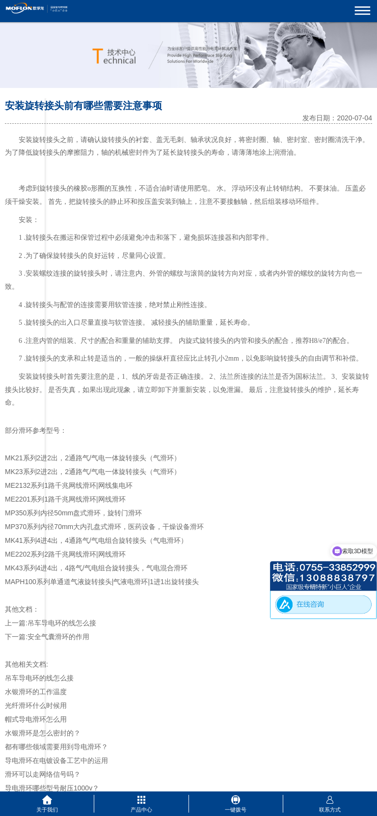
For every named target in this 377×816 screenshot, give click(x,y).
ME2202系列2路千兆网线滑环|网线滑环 (65, 554)
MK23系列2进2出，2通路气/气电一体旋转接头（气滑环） (93, 472)
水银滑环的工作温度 (36, 692)
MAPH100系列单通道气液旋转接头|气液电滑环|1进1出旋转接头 (102, 582)
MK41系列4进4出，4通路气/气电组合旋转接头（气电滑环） (96, 540)
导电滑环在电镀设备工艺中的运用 (56, 760)
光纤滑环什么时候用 (36, 705)
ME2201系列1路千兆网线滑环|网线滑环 (65, 499)
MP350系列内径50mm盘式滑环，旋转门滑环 (73, 513)
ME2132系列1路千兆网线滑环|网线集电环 (69, 485)
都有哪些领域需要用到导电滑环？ (56, 747)
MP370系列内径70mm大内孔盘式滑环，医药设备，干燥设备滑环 (104, 527)
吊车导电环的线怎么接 (61, 623)
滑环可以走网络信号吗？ (43, 774)
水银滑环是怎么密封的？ (43, 733)
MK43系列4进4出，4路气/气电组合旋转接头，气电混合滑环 (96, 568)
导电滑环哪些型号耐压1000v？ (52, 788)
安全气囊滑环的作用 (58, 637)
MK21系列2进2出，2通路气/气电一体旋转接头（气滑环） (93, 458)
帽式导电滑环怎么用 (36, 719)
